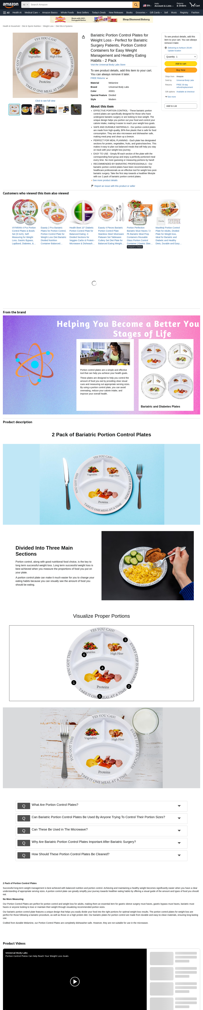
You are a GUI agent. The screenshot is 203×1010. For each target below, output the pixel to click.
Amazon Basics (49, 12)
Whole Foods (67, 12)
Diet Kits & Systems (64, 26)
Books (129, 12)
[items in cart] (194, 5)
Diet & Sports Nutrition (31, 26)
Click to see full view (45, 100)
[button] (6, 13)
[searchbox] (80, 5)
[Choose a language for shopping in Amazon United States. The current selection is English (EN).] (146, 5)
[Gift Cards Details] (161, 12)
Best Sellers (83, 12)
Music (174, 12)
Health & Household (11, 26)
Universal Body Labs (185, 80)
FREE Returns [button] (99, 78)
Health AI (17, 12)
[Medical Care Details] (39, 12)
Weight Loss (48, 26)
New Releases (116, 12)
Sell (166, 12)
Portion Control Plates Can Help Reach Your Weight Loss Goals (37, 956)
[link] (25, 235)
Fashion (195, 12)
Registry (184, 12)
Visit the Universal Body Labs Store (108, 64)
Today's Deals (99, 12)
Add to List (171, 106)
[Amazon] (11, 5)
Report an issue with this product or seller (113, 186)
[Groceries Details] (146, 12)
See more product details (105, 180)
